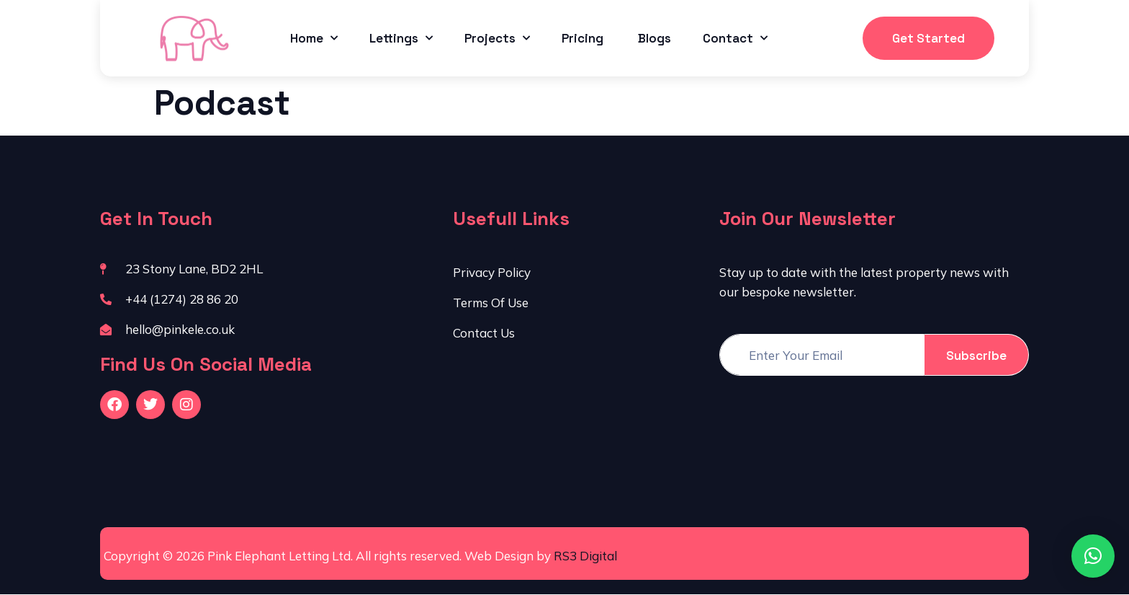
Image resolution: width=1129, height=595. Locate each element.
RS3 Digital (585, 555)
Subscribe (976, 355)
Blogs (654, 38)
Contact (735, 38)
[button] (1093, 556)
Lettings (401, 38)
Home (314, 38)
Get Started (928, 38)
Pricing (584, 38)
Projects (497, 38)
